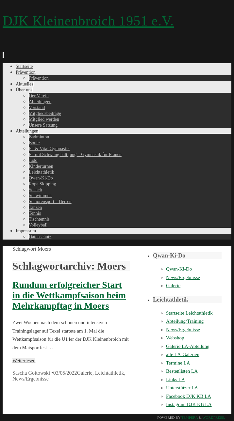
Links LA (175, 379)
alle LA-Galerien (182, 354)
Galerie (84, 373)
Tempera (189, 417)
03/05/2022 (65, 373)
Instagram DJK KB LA (189, 404)
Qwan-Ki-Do (179, 269)
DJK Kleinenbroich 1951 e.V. (88, 20)
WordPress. (213, 417)
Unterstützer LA (182, 387)
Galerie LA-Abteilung (187, 346)
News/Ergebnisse (30, 379)
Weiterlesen (23, 360)
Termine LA (178, 363)
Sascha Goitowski (31, 373)
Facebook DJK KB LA (188, 396)
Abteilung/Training (185, 321)
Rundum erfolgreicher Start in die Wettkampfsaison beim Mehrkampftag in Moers (69, 295)
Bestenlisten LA (182, 371)
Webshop (175, 337)
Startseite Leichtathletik (189, 313)
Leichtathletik (109, 373)
